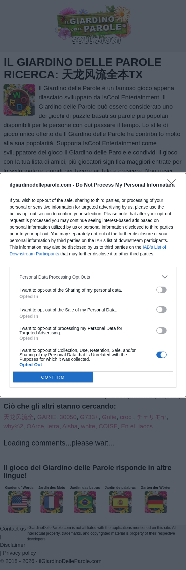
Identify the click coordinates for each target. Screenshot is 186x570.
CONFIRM (53, 376)
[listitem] (93, 277)
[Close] (174, 185)
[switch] (161, 290)
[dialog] (93, 285)
